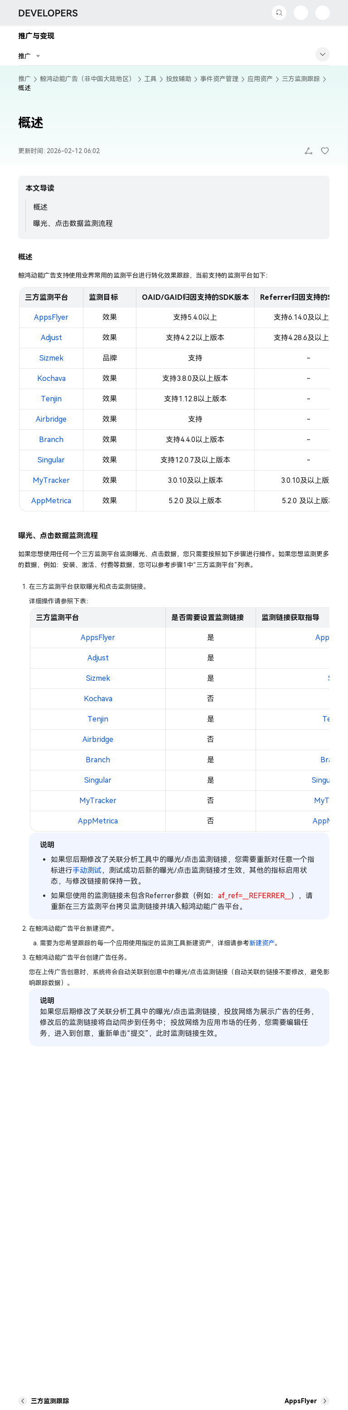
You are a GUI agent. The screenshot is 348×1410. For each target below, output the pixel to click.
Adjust (51, 337)
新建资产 (262, 943)
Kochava (51, 378)
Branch (51, 439)
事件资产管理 (219, 78)
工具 (150, 78)
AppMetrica (51, 500)
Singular (51, 460)
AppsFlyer (51, 317)
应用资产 (260, 78)
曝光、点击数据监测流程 (73, 223)
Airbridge (51, 419)
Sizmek (51, 358)
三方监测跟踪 (301, 78)
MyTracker (51, 480)
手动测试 (87, 870)
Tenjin (51, 399)
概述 (40, 207)
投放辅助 (178, 78)
